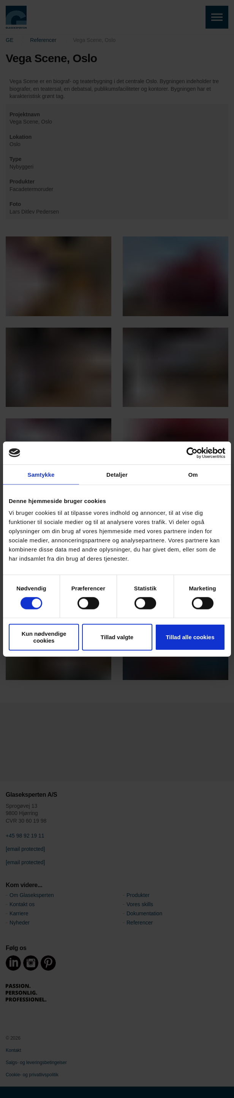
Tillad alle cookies (190, 637)
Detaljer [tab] (117, 474)
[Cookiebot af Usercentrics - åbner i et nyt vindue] (192, 452)
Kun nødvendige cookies (44, 637)
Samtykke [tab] (41, 474)
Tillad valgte (117, 637)
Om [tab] (193, 474)
